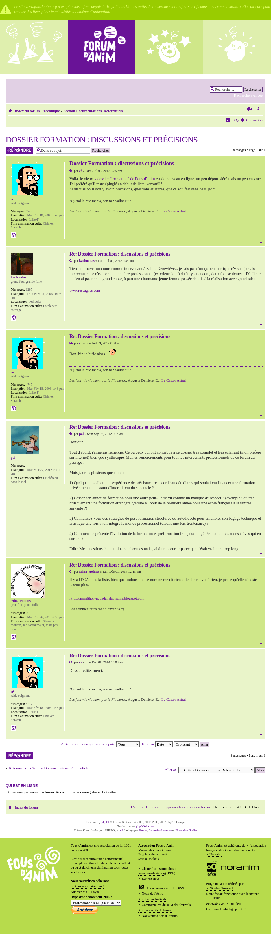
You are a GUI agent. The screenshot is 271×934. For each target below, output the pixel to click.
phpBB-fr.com (145, 826)
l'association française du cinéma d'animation (236, 848)
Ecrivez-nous (150, 879)
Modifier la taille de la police (258, 109)
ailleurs (256, 7)
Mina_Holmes (89, 572)
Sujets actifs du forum (157, 910)
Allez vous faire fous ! (89, 886)
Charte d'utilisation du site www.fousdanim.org (157, 871)
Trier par (156, 744)
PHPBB (214, 898)
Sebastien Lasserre (160, 830)
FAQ (235, 120)
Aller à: (170, 770)
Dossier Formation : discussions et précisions (102, 139)
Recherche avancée (248, 95)
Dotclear (235, 904)
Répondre (19, 150)
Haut (261, 241)
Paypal (95, 892)
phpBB (106, 822)
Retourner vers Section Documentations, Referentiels (48, 768)
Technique (51, 111)
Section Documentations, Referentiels (93, 111)
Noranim (215, 854)
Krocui (143, 830)
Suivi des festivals (154, 899)
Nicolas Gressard (221, 888)
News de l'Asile (152, 894)
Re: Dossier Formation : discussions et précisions (119, 254)
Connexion (254, 120)
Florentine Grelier (186, 830)
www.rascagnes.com (84, 290)
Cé (245, 909)
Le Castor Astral (173, 211)
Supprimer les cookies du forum (186, 807)
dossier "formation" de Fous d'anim (126, 179)
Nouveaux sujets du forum (160, 916)
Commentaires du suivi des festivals (166, 905)
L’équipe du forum (145, 807)
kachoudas (87, 261)
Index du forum (27, 111)
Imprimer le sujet (249, 109)
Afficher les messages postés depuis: (100, 744)
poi (81, 434)
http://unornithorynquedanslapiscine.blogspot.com (106, 598)
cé (80, 171)
